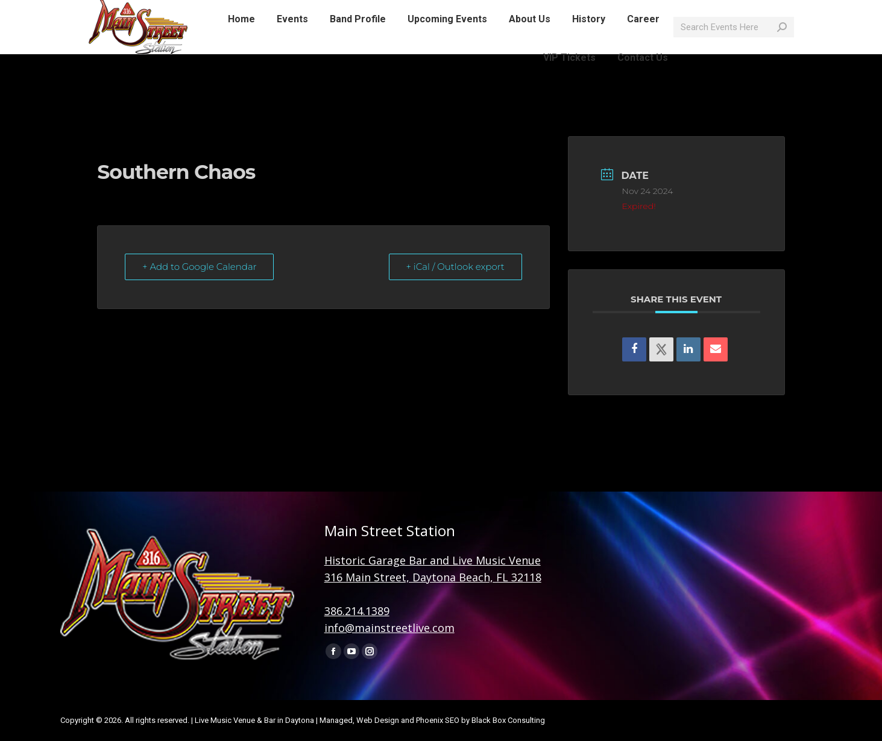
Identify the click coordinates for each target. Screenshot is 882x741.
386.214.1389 (356, 611)
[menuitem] (241, 41)
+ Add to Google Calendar (199, 266)
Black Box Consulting (508, 720)
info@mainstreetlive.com (242, 11)
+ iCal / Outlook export (455, 266)
